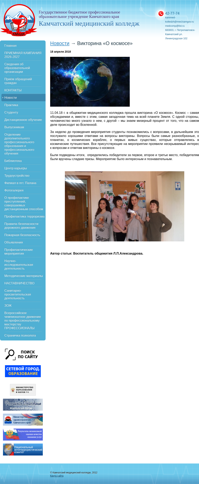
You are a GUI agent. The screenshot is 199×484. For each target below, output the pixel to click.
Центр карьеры (15, 168)
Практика (11, 105)
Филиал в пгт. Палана (20, 183)
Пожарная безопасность (22, 235)
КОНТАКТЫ (12, 90)
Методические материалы (23, 275)
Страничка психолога (20, 335)
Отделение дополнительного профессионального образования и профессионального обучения (19, 144)
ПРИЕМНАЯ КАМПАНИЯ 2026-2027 (22, 54)
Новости (10, 97)
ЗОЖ (8, 305)
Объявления (13, 242)
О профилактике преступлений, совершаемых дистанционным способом (23, 203)
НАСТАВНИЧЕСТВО (19, 283)
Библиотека (13, 160)
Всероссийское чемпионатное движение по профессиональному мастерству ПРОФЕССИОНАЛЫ (22, 320)
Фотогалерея (13, 190)
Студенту (11, 112)
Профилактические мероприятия (18, 251)
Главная (10, 45)
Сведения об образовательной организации (17, 67)
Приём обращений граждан (18, 81)
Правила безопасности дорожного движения (21, 225)
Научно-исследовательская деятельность (18, 264)
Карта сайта (56, 475)
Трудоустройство (16, 175)
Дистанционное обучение (23, 119)
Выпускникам (14, 127)
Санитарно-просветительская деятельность (17, 294)
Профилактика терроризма (24, 216)
